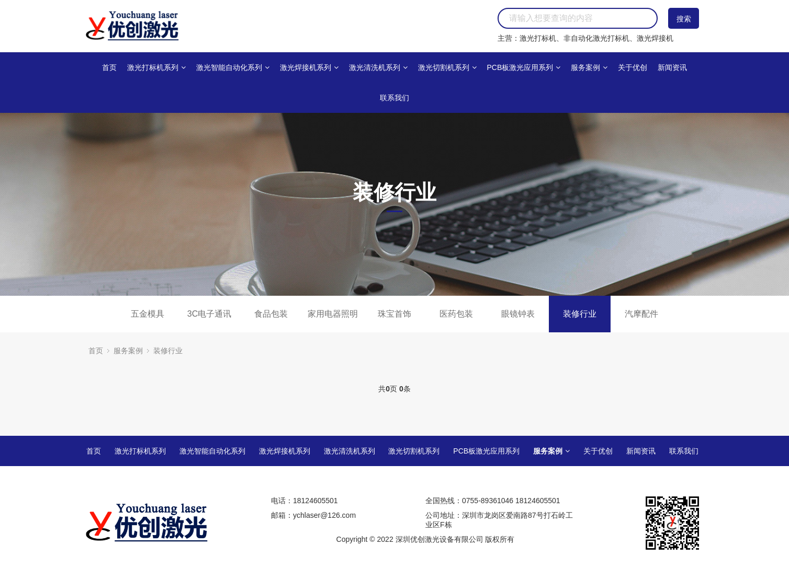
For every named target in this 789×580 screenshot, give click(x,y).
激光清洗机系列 (378, 67)
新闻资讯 (672, 67)
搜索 (684, 19)
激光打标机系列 (156, 67)
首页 (109, 67)
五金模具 (147, 313)
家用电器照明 (333, 313)
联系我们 (394, 98)
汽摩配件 (641, 313)
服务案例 (589, 67)
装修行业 (579, 313)
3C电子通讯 (209, 313)
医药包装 (456, 313)
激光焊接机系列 (309, 67)
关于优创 (632, 67)
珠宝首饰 (394, 313)
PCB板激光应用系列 (523, 67)
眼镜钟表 (518, 313)
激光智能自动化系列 (232, 67)
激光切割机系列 (447, 67)
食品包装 (271, 313)
